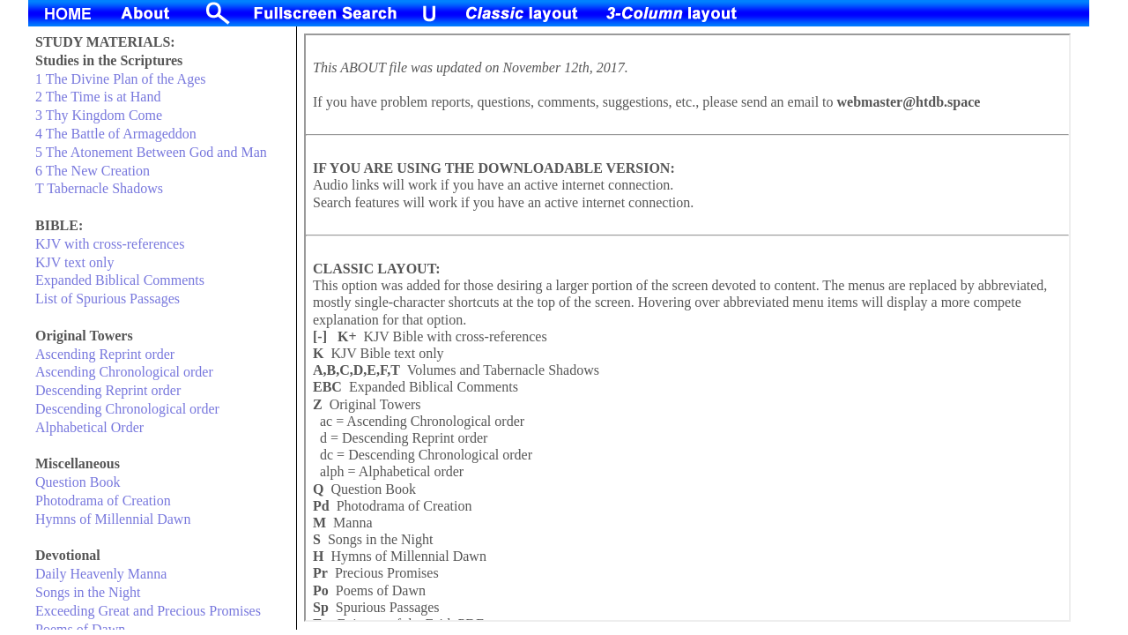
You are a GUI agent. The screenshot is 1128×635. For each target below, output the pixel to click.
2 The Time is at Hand (97, 96)
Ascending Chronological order (124, 371)
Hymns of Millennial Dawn (112, 519)
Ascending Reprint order (104, 354)
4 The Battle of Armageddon (116, 133)
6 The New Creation (92, 170)
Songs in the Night (88, 592)
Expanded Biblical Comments (119, 280)
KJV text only (74, 262)
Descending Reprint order (108, 390)
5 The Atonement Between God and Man (151, 152)
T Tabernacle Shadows (99, 188)
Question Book (77, 481)
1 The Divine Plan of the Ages (120, 78)
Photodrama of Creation (103, 500)
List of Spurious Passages (107, 298)
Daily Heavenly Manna (101, 573)
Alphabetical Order (89, 427)
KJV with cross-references (109, 243)
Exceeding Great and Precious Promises (148, 610)
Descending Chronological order (127, 408)
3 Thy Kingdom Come (98, 115)
